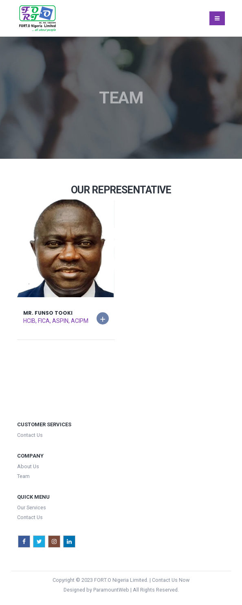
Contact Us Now (170, 580)
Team (23, 476)
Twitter (39, 541)
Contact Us (30, 435)
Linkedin (69, 541)
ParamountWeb (111, 590)
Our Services (31, 507)
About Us (28, 466)
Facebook (24, 541)
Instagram (54, 541)
